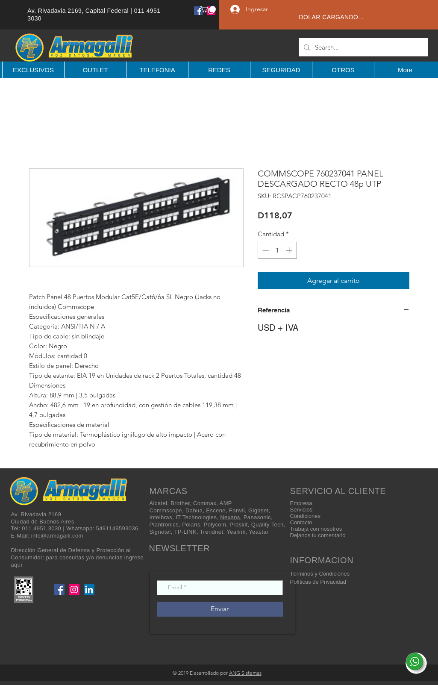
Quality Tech (267, 524)
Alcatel (159, 503)
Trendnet (211, 532)
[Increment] (290, 250)
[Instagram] (74, 589)
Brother (180, 503)
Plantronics (164, 524)
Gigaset (258, 510)
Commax (204, 503)
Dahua (194, 510)
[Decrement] (264, 250)
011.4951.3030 (41, 528)
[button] (208, 9)
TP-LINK (185, 532)
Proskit (238, 524)
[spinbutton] (277, 250)
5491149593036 (117, 528)
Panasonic (257, 517)
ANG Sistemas (245, 673)
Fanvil (237, 510)
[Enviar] (220, 609)
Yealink (235, 532)
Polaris (191, 524)
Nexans (230, 517)
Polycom (215, 524)
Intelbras (161, 517)
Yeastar (258, 532)
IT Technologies (196, 517)
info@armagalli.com (57, 535)
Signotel (160, 532)
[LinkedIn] (89, 589)
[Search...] (362, 47)
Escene (216, 510)
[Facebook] (198, 10)
